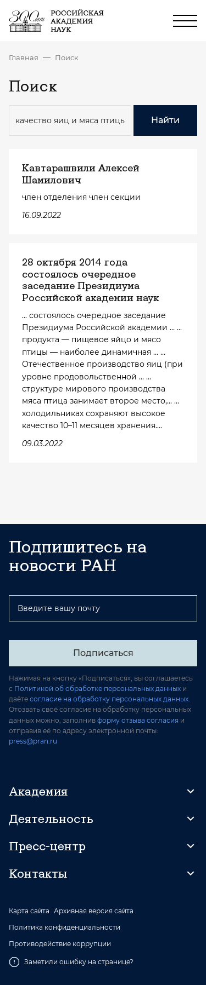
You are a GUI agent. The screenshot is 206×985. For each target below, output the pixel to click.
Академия (38, 791)
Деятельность (51, 819)
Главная (23, 57)
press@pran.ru (33, 741)
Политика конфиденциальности (64, 927)
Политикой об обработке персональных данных (97, 688)
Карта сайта (29, 911)
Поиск (67, 57)
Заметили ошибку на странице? (71, 962)
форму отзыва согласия (138, 720)
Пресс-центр (47, 846)
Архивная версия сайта (93, 911)
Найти (165, 120)
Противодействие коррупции (60, 944)
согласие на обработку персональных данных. (110, 699)
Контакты (38, 873)
